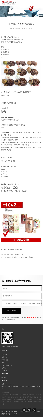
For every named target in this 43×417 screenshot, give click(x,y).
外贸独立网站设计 (20, 399)
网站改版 (10, 397)
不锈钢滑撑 (16, 401)
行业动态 (17, 28)
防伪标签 (29, 401)
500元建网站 (8, 401)
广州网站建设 (5, 394)
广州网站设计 (14, 394)
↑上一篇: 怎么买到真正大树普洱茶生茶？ (13, 255)
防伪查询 (35, 401)
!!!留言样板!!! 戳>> (31, 317)
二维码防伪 (23, 401)
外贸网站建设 (17, 397)
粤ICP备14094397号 (12, 414)
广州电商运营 (22, 394)
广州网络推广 (25, 397)
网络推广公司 (11, 399)
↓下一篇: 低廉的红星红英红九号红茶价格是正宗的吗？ (17, 257)
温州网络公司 (34, 397)
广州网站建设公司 (32, 394)
